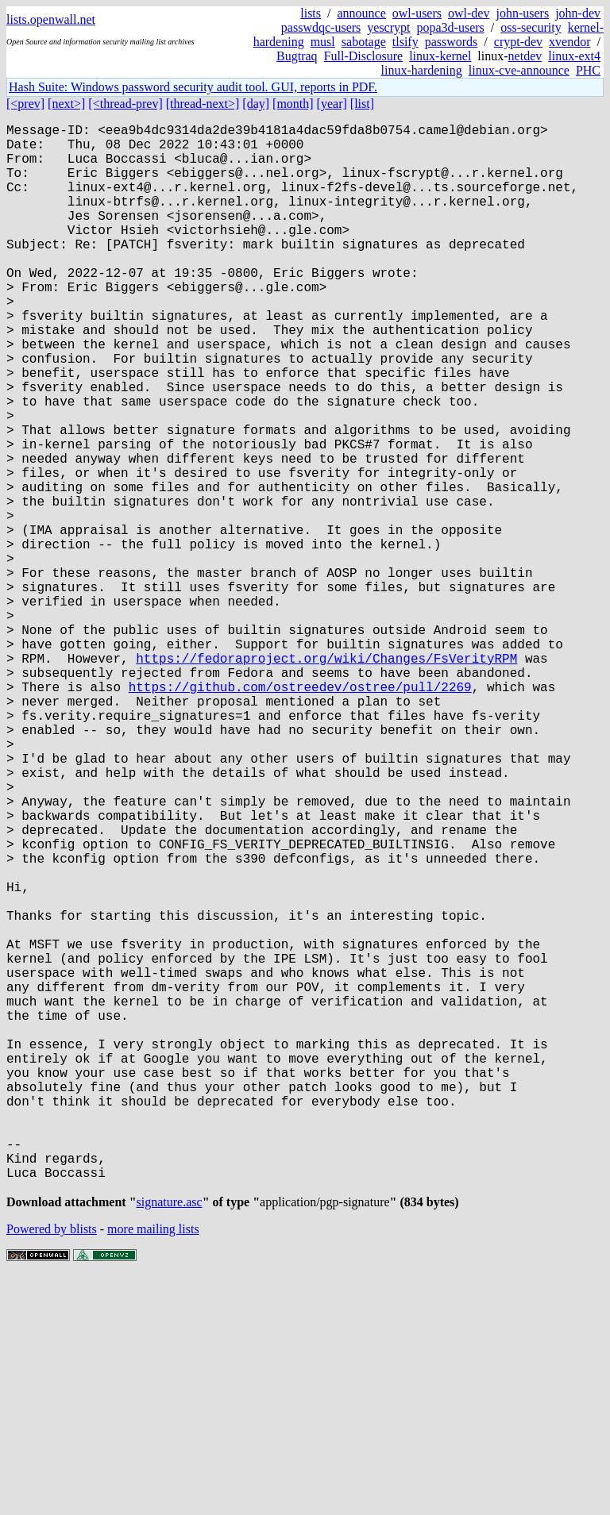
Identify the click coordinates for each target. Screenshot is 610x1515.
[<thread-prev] (125, 103)
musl (323, 41)
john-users (522, 13)
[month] (293, 103)
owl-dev (468, 13)
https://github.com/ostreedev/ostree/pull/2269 (300, 813)
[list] (362, 103)
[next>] (66, 103)
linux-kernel (440, 56)
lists (310, 13)
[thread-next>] (203, 103)
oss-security (530, 27)
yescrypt (388, 27)
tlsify (405, 41)
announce (362, 13)
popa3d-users (450, 27)
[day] (255, 103)
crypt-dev (518, 41)
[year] (332, 103)
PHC (588, 70)
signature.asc (170, 1440)
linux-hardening (421, 70)
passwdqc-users (321, 27)
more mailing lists (153, 1467)
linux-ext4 (574, 56)
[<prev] (25, 103)
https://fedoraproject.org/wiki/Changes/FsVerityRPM (326, 778)
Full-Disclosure (363, 56)
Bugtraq (297, 56)
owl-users (417, 13)
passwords (451, 41)
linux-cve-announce (519, 70)
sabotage (364, 41)
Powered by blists (51, 1467)
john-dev (577, 13)
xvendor (569, 41)
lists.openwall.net (50, 19)
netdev (525, 56)
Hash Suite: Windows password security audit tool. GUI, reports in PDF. (193, 87)
